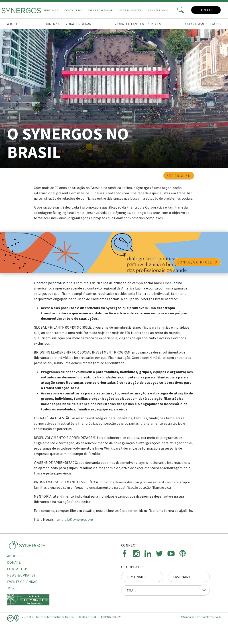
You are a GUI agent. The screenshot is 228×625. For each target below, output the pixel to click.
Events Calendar (100, 10)
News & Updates (130, 10)
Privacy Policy (110, 617)
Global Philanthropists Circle (139, 24)
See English (179, 175)
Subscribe (51, 10)
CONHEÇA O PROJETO (197, 262)
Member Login (158, 10)
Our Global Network (203, 24)
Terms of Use (87, 617)
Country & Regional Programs (68, 24)
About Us (15, 24)
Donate (206, 10)
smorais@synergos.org (75, 519)
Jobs (11, 588)
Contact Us (73, 10)
